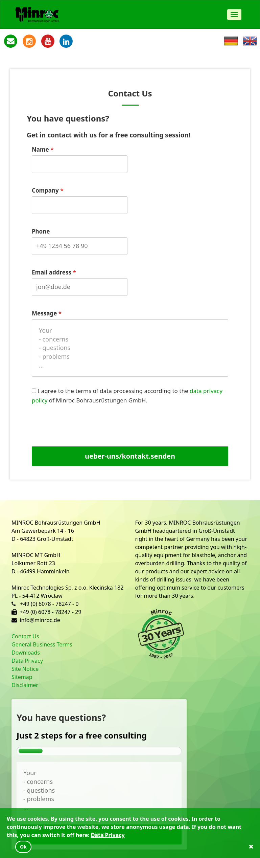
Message (44, 313)
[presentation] (88, 428)
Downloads (25, 652)
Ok (23, 846)
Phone (41, 231)
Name (40, 149)
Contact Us (25, 636)
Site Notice (25, 669)
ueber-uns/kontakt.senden (130, 456)
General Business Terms (41, 644)
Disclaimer (24, 685)
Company (45, 190)
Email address (51, 272)
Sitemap (21, 677)
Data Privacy (27, 660)
